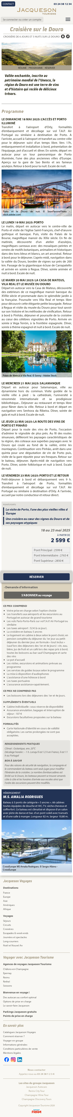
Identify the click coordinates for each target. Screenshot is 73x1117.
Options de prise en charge (17, 1001)
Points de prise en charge (18, 1016)
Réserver (50, 67)
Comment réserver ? (14, 1036)
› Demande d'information (21, 587)
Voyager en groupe (13, 1040)
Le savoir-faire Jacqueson (16, 1005)
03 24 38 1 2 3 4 (45, 1073)
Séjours (7, 920)
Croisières (8, 928)
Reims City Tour (37, 1090)
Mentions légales (12, 1052)
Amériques (9, 904)
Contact (8, 4)
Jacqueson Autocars (36, 1086)
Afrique (7, 909)
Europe (7, 896)
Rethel (6, 981)
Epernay (7, 973)
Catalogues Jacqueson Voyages (19, 1032)
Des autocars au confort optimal (19, 997)
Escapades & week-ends (15, 933)
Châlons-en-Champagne (16, 969)
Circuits (7, 924)
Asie (5, 900)
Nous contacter (36, 1069)
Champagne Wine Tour (36, 1094)
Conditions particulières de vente (20, 1048)
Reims (6, 977)
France (6, 892)
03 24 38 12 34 (63, 4)
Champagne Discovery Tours (36, 1099)
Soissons (7, 985)
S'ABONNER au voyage (36, 595)
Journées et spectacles (15, 937)
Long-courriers (10, 941)
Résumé (22, 67)
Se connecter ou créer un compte (22, 19)
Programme (36, 67)
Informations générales (15, 1044)
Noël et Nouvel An (13, 945)
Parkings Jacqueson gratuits (20, 1011)
